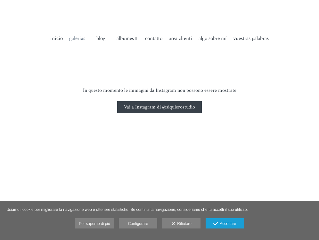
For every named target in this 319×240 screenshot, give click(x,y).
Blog (100, 39)
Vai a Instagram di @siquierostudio (159, 107)
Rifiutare (181, 224)
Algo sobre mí (213, 39)
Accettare (224, 224)
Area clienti (180, 39)
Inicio (56, 39)
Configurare (138, 223)
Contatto (153, 39)
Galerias (77, 39)
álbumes (125, 39)
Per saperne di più (94, 223)
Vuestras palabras (251, 39)
